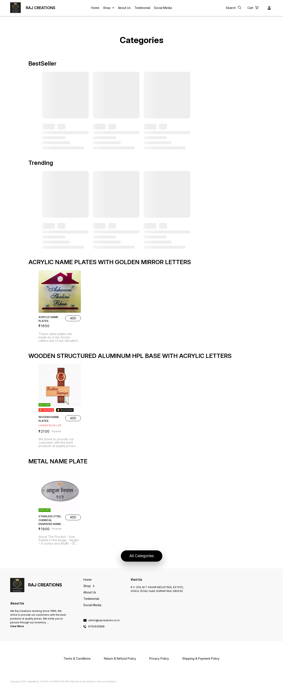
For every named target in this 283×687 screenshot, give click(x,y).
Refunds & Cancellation (83, 681)
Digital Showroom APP (54, 681)
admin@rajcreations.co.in (104, 620)
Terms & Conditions (106, 681)
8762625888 (96, 626)
